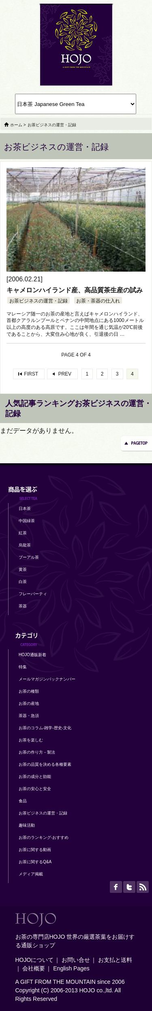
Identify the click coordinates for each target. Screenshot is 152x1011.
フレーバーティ (33, 594)
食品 (23, 801)
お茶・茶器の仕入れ (98, 301)
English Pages (71, 968)
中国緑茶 (27, 520)
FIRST (31, 374)
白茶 (23, 581)
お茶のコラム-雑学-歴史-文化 (45, 728)
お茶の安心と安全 (35, 788)
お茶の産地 (29, 703)
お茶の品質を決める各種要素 (45, 764)
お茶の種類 (29, 691)
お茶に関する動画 (35, 849)
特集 (23, 667)
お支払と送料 (115, 960)
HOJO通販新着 (32, 654)
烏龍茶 (25, 545)
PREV (64, 374)
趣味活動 (27, 825)
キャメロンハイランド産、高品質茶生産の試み (74, 290)
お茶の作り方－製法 (37, 752)
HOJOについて (34, 960)
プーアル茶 (29, 557)
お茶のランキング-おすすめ (44, 837)
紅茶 (23, 533)
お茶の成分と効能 (35, 776)
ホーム (16, 125)
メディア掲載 (31, 874)
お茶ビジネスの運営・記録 (38, 301)
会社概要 (33, 968)
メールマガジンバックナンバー (47, 679)
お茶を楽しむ (31, 740)
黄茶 (23, 569)
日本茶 (25, 508)
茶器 (23, 606)
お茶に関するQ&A (35, 862)
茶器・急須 (29, 715)
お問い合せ (76, 960)
